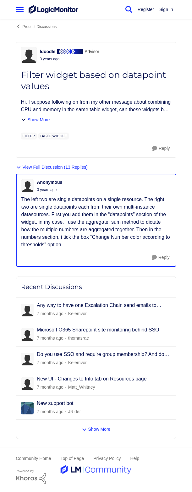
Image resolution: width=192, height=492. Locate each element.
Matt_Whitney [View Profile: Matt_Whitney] (81, 387)
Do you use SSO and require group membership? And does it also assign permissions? (103, 355)
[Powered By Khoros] (96, 477)
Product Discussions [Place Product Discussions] (36, 26)
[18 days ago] (50, 411)
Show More (35, 120)
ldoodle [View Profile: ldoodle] (48, 51)
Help (134, 458)
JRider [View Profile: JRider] (74, 411)
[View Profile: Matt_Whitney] (27, 383)
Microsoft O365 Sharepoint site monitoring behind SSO (98, 329)
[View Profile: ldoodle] (29, 55)
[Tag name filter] (29, 136)
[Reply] (161, 148)
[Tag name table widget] (53, 136)
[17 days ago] (50, 387)
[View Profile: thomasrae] (27, 334)
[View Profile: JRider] (27, 408)
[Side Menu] (20, 9)
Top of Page (72, 458)
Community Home (33, 458)
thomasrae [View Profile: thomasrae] (78, 338)
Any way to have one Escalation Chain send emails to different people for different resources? (96, 306)
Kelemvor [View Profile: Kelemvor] (77, 313)
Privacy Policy (107, 458)
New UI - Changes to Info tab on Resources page (92, 378)
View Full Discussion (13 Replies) (52, 167)
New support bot (55, 403)
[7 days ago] (50, 338)
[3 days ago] (50, 313)
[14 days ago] (50, 362)
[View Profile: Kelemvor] (27, 310)
